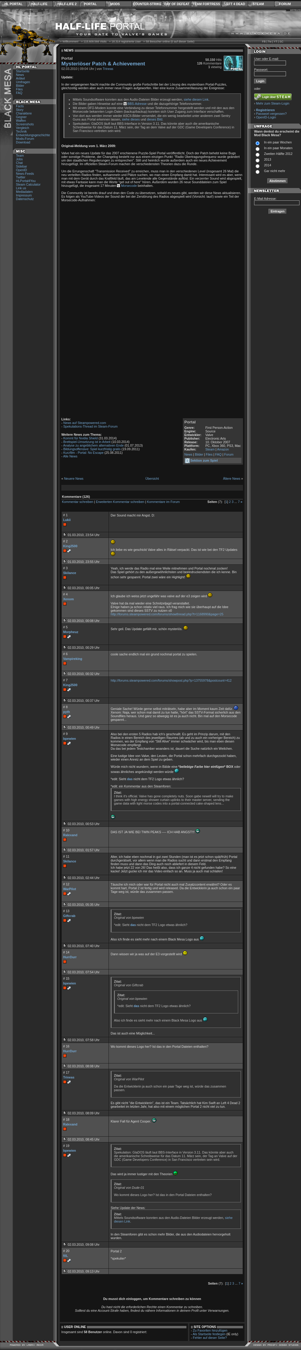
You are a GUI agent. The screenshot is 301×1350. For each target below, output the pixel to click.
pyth (66, 712)
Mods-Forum (25, 138)
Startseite (22, 71)
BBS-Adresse (137, 103)
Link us (21, 188)
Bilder (20, 85)
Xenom (68, 599)
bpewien (69, 738)
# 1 (65, 515)
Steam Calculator (28, 184)
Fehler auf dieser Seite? (210, 1337)
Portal (90, 4)
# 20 (66, 1251)
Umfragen (23, 82)
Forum (285, 4)
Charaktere (24, 113)
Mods (115, 4)
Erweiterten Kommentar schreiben (120, 502)
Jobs (19, 159)
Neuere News (74, 478)
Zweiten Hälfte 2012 (278, 153)
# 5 (65, 627)
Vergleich (22, 128)
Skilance (69, 573)
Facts (20, 106)
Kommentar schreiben (77, 502)
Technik (21, 131)
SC (282, 41)
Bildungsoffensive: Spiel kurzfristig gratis (92, 449)
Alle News (70, 456)
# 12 (66, 884)
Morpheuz (70, 632)
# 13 (66, 911)
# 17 (66, 1072)
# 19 (66, 1146)
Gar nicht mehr (274, 171)
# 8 (65, 707)
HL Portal (14, 4)
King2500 (70, 546)
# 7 (65, 680)
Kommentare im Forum (163, 502)
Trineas (108, 69)
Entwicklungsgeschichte (33, 135)
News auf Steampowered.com (84, 423)
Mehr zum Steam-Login (273, 103)
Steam (258, 4)
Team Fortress (206, 4)
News (20, 75)
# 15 (66, 978)
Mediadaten (24, 191)
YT (275, 41)
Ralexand (70, 835)
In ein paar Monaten (278, 148)
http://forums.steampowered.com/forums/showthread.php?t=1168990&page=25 (167, 614)
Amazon (223, 449)
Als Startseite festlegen (209, 1334)
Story (19, 109)
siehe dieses (131, 119)
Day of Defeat (176, 4)
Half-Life (39, 4)
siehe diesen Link (196, 99)
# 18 (66, 1119)
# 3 (65, 568)
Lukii (67, 520)
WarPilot (69, 889)
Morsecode (129, 185)
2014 (267, 165)
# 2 (65, 541)
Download (23, 142)
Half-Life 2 (67, 4)
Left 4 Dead (234, 4)
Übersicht (152, 478)
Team (20, 155)
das (130, 779)
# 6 (65, 654)
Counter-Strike (147, 4)
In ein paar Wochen (278, 142)
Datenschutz (25, 199)
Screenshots (25, 124)
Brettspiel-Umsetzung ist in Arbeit (87, 442)
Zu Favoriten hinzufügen (210, 1330)
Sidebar (21, 166)
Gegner (21, 117)
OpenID (21, 170)
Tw (270, 41)
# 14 (66, 952)
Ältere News (231, 478)
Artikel (20, 78)
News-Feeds (25, 173)
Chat (19, 163)
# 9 (65, 734)
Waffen (21, 120)
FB (264, 41)
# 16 (66, 1046)
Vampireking (72, 659)
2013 (267, 159)
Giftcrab (69, 916)
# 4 (65, 594)
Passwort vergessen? (271, 113)
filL (65, 1255)
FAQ (19, 93)
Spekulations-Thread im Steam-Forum (90, 426)
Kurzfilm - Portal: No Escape (83, 452)
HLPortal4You (25, 181)
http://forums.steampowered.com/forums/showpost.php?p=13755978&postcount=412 (171, 680)
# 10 (66, 830)
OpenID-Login (266, 117)
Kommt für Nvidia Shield (80, 438)
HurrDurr (70, 957)
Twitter (20, 177)
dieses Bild (154, 119)
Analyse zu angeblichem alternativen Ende (93, 445)
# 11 (66, 856)
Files (19, 89)
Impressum (24, 195)
